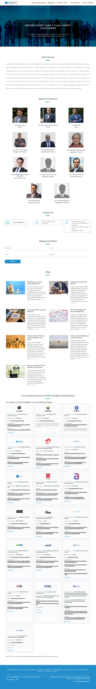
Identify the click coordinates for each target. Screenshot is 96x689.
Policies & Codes (62, 2)
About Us (41, 671)
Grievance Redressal (57, 669)
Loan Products (75, 2)
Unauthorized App (43, 669)
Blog (55, 671)
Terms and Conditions (29, 669)
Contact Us (48, 671)
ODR (19, 669)
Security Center (11, 669)
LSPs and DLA (69, 669)
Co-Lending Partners (81, 669)
